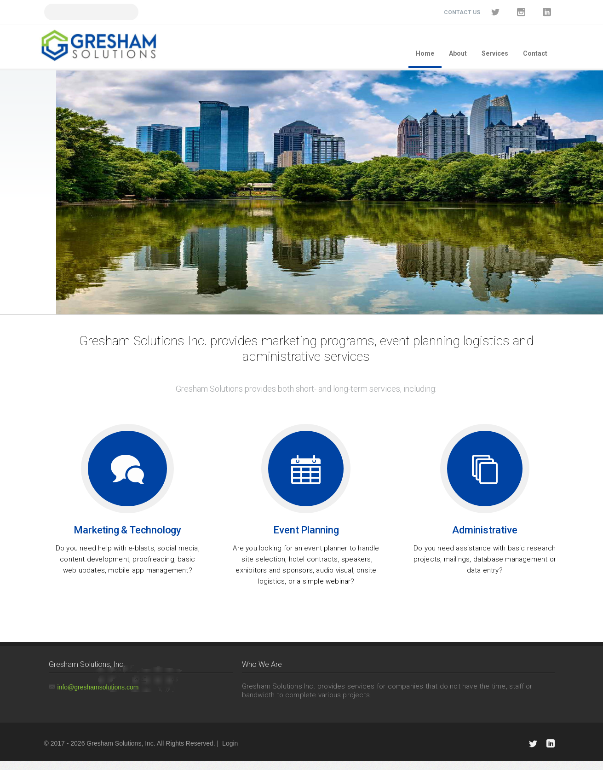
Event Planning (306, 530)
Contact (535, 53)
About (458, 53)
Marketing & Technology (127, 530)
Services (495, 53)
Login (230, 743)
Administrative (484, 530)
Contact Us (462, 12)
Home (425, 53)
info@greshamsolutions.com (98, 687)
